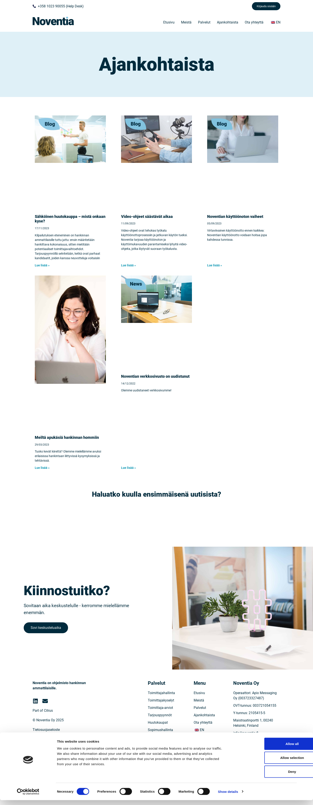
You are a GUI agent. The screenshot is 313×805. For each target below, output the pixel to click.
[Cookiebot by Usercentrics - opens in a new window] (28, 796)
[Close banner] (306, 744)
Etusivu (169, 22)
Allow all (265, 748)
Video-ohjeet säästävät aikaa (147, 216)
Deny (266, 776)
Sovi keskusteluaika (47, 634)
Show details (228, 796)
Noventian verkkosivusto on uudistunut (155, 376)
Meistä (186, 22)
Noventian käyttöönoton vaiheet (235, 216)
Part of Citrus (43, 722)
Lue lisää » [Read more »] (42, 265)
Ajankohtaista (227, 22)
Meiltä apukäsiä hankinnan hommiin (67, 437)
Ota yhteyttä (254, 22)
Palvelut (204, 22)
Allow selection (265, 762)
